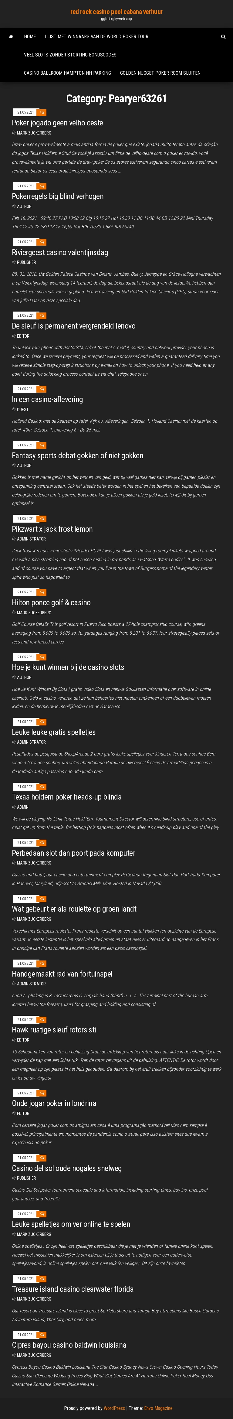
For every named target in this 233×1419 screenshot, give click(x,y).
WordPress (114, 1408)
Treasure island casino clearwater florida (73, 1289)
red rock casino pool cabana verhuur (116, 11)
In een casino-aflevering (47, 399)
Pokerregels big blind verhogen (57, 196)
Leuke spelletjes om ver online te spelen (71, 1224)
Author (24, 206)
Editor (23, 336)
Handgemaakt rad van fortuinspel (62, 973)
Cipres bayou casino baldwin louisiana (69, 1344)
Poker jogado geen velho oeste (57, 122)
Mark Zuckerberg (34, 133)
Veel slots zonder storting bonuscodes (70, 55)
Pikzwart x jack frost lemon (52, 529)
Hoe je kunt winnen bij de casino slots (68, 667)
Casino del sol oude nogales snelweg (67, 1168)
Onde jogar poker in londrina (54, 1103)
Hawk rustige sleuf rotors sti (54, 1029)
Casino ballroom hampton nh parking (67, 73)
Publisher (26, 262)
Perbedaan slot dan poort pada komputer (73, 853)
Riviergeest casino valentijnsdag (60, 252)
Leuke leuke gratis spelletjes (54, 732)
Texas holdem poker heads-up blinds (66, 796)
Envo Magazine (158, 1408)
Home (30, 36)
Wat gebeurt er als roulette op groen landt (74, 908)
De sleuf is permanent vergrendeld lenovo (73, 325)
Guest (23, 409)
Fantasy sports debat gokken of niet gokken (77, 455)
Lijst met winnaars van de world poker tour (96, 36)
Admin (23, 807)
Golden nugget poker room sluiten (160, 73)
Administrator (31, 539)
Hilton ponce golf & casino (51, 602)
